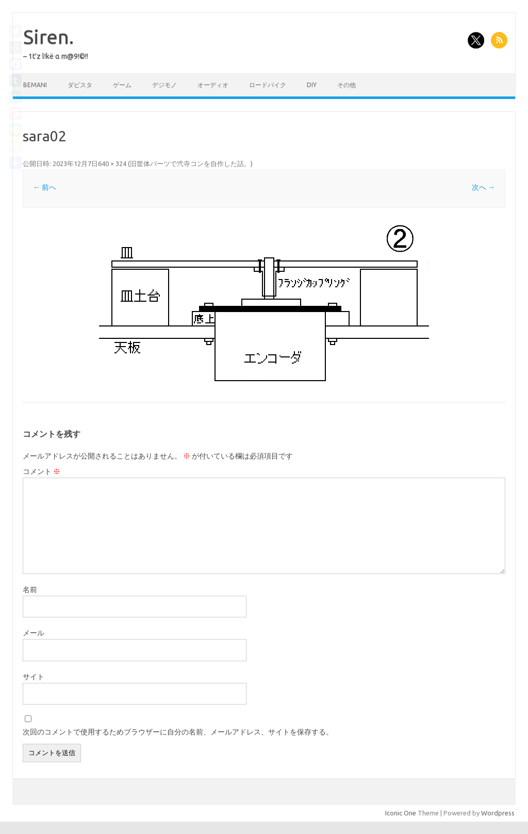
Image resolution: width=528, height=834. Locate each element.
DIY (312, 84)
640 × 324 (112, 163)
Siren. (48, 36)
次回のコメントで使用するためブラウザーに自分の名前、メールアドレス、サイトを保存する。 (178, 732)
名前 (30, 589)
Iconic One (400, 812)
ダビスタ (80, 84)
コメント (41, 471)
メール (33, 633)
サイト (33, 677)
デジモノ (164, 84)
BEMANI (35, 84)
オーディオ (212, 84)
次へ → (483, 187)
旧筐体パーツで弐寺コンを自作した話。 (190, 163)
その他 (346, 84)
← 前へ (44, 187)
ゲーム (122, 84)
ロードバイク (267, 84)
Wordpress (498, 812)
